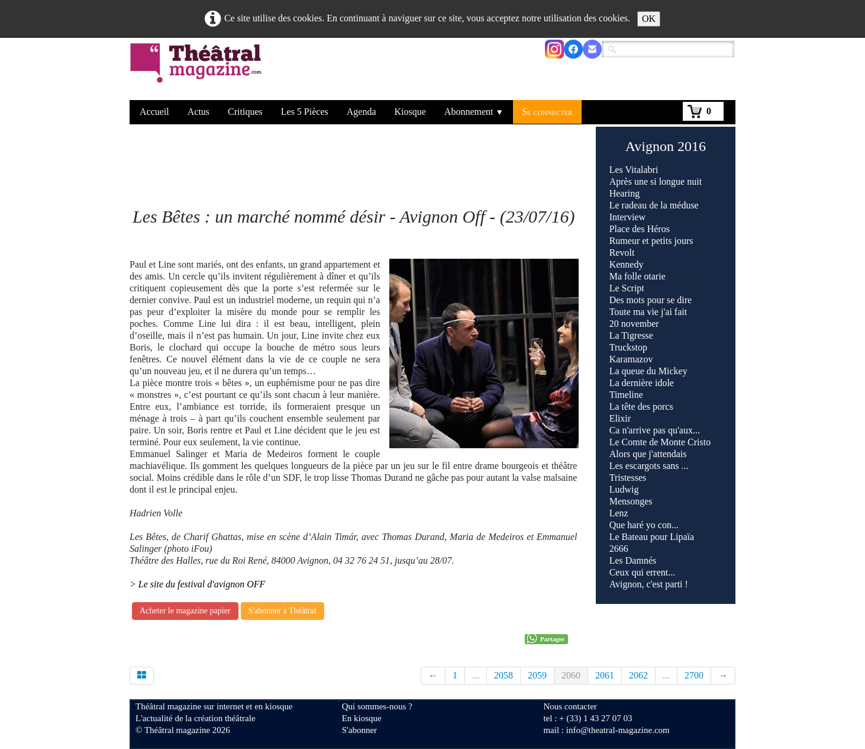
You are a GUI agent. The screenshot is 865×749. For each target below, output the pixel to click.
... (475, 675)
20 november (634, 324)
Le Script (626, 288)
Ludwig (624, 489)
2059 (537, 675)
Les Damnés (633, 560)
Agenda (361, 112)
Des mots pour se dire (650, 300)
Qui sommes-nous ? (377, 706)
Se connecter (547, 112)
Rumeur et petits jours (651, 241)
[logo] (197, 70)
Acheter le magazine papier (185, 610)
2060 (570, 675)
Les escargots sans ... (649, 466)
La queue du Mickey (648, 371)
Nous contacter (569, 706)
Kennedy (626, 264)
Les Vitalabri (634, 170)
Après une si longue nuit (655, 181)
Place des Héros (639, 229)
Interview (627, 217)
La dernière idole (641, 383)
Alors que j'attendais (648, 454)
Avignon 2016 (665, 146)
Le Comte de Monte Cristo (660, 442)
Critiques (245, 112)
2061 (604, 675)
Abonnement (473, 112)
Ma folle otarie (637, 276)
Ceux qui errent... (643, 572)
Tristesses (628, 477)
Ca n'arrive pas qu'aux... (654, 430)
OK (649, 19)
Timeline (626, 395)
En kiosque (362, 718)
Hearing (624, 193)
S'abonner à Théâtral (282, 610)
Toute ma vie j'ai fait (648, 312)
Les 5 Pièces (304, 112)
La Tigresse (631, 335)
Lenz (618, 513)
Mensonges (631, 501)
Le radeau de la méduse (654, 205)
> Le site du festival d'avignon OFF (197, 584)
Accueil (154, 112)
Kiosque (410, 112)
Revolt (622, 252)
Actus (198, 112)
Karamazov (631, 359)
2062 (638, 675)
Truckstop (628, 347)
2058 (503, 675)
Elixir (620, 418)
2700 (694, 675)
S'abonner (359, 730)
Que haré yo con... (644, 525)
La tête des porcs (641, 406)
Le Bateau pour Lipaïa (652, 537)
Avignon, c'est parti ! (648, 584)
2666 (618, 549)
